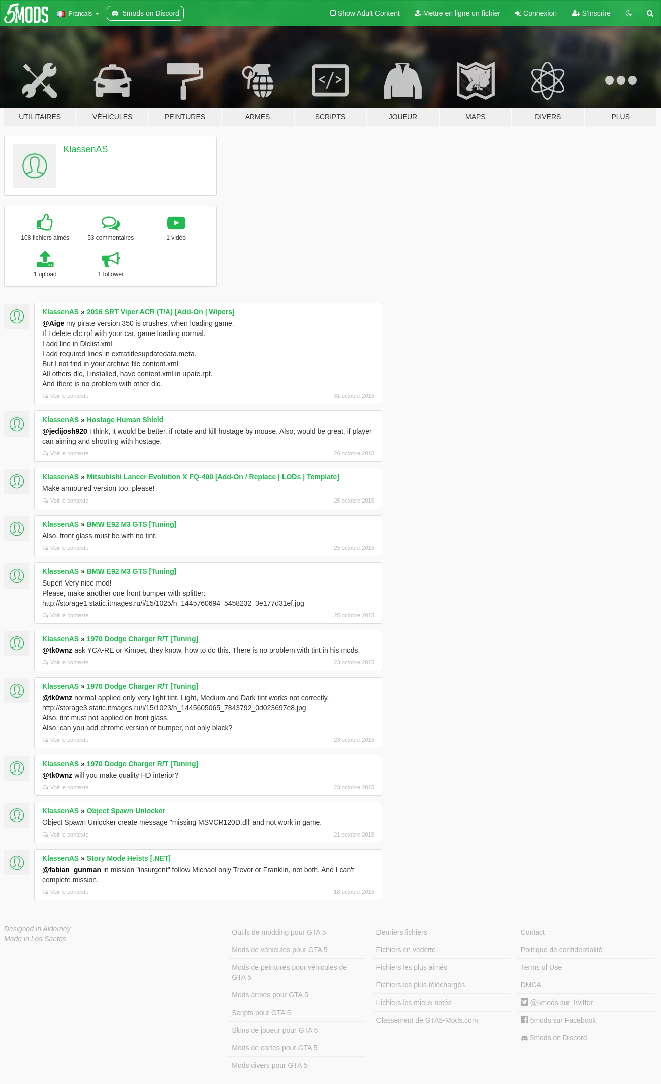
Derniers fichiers (401, 932)
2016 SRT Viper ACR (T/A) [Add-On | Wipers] (161, 312)
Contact (533, 932)
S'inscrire (591, 13)
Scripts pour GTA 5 (261, 1013)
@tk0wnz (57, 650)
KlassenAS (86, 149)
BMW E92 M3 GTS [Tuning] (132, 524)
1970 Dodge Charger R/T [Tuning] (142, 639)
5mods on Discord (554, 1038)
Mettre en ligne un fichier (457, 13)
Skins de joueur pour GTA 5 (275, 1030)
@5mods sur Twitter (557, 1002)
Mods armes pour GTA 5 (270, 995)
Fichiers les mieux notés (414, 1002)
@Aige (53, 323)
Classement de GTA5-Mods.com (427, 1020)
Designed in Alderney (37, 929)
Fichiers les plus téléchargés (420, 985)
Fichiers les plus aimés (412, 967)
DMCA (531, 985)
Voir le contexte (66, 396)
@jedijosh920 (64, 431)
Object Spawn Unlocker (126, 811)
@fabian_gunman (71, 870)
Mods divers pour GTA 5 (269, 1065)
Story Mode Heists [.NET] (129, 858)
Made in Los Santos (35, 939)
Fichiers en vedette (406, 950)
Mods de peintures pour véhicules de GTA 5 (289, 972)
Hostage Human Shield (125, 419)
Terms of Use (541, 967)
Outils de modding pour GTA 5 (279, 932)
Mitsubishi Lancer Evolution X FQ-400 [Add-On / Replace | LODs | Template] (213, 477)
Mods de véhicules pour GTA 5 (279, 950)
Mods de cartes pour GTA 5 (274, 1048)
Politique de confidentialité (562, 950)
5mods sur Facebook (558, 1020)
